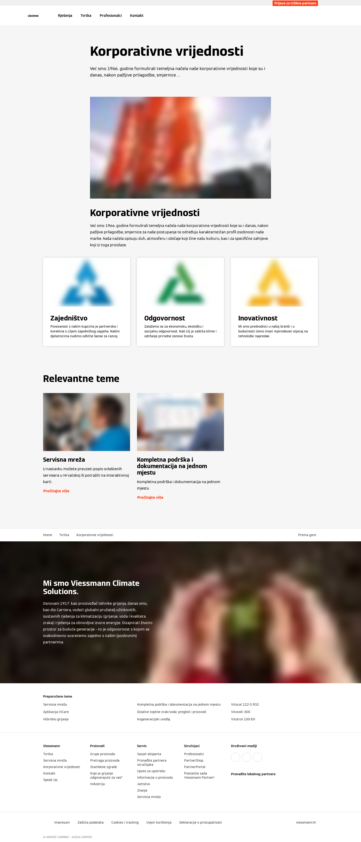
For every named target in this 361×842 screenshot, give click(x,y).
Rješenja (65, 15)
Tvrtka (86, 15)
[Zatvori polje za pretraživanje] (315, 15)
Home (47, 535)
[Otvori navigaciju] (33, 15)
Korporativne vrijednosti (94, 535)
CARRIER (86, 837)
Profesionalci (111, 15)
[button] (308, 535)
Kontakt (136, 15)
